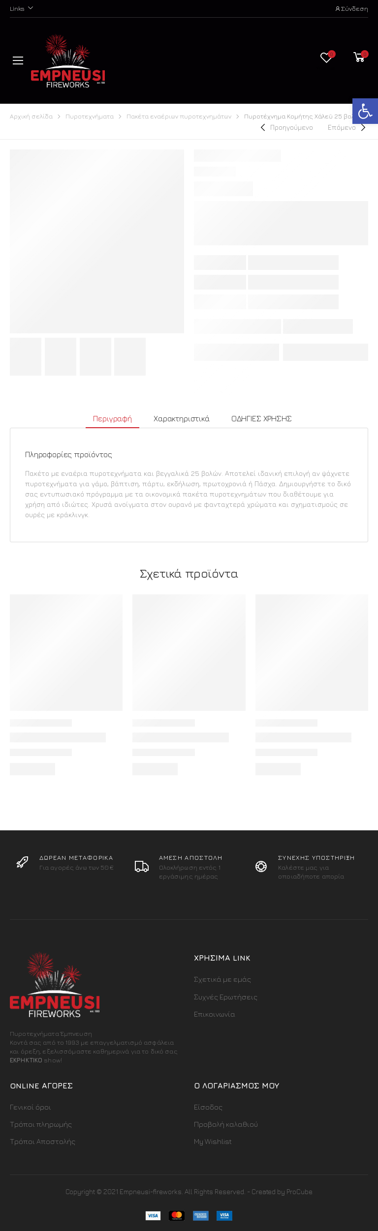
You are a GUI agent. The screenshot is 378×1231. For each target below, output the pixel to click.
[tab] (112, 419)
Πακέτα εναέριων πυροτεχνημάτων (178, 116)
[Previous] (285, 127)
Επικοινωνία (214, 1014)
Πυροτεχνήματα (89, 116)
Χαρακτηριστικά (182, 418)
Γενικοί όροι (30, 1107)
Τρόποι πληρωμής (41, 1124)
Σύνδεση (351, 8)
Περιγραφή (112, 418)
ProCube (299, 1191)
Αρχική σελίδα (31, 116)
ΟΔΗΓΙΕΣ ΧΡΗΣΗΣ (261, 418)
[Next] (348, 127)
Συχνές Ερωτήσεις (225, 997)
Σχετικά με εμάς (222, 979)
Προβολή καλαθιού (226, 1124)
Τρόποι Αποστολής (42, 1141)
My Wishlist (213, 1141)
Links (17, 8)
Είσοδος (208, 1107)
